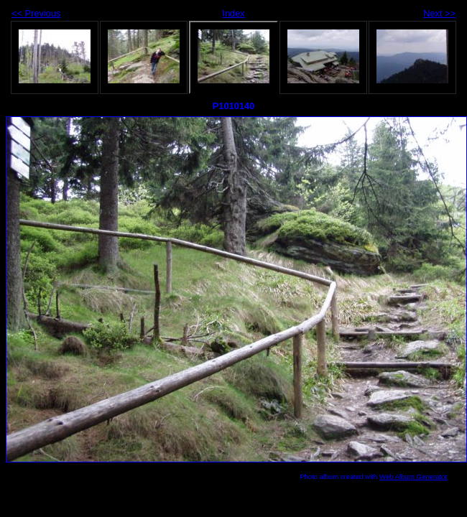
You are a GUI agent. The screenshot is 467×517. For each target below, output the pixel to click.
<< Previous (35, 13)
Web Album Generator (413, 476)
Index (233, 13)
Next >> (439, 13)
